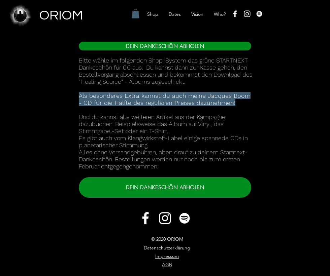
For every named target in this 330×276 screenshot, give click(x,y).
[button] (135, 13)
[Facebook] (235, 13)
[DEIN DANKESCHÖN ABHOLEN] (165, 46)
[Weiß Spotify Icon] (259, 13)
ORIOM (61, 15)
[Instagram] (247, 13)
